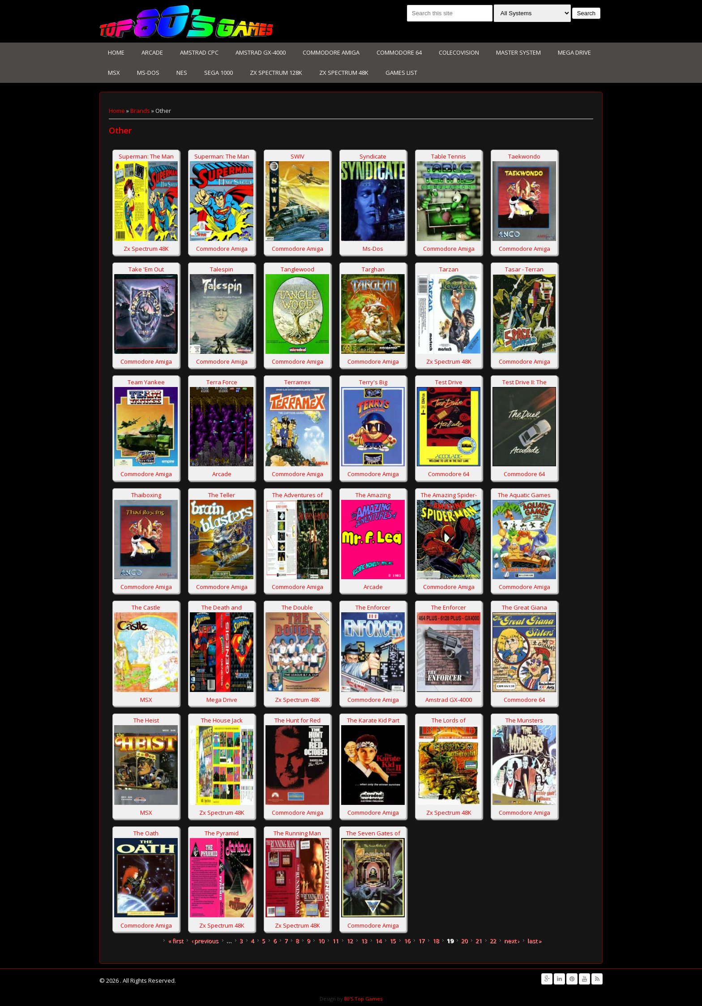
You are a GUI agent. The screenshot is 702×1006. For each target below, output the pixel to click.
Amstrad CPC (199, 52)
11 (335, 941)
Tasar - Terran (524, 269)
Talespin (221, 269)
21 (478, 941)
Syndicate (373, 156)
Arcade (152, 52)
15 (393, 941)
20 (464, 941)
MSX (114, 73)
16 (407, 941)
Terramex (297, 382)
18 (435, 941)
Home (116, 52)
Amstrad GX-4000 (260, 52)
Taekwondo (524, 156)
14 (378, 941)
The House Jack (222, 720)
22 (493, 941)
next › (511, 941)
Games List (401, 73)
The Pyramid (222, 833)
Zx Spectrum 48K (343, 73)
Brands (140, 111)
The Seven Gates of (373, 833)
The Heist (146, 720)
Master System (518, 52)
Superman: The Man (146, 156)
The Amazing (372, 495)
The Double (297, 607)
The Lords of (449, 720)
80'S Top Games (362, 998)
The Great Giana (524, 607)
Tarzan (448, 269)
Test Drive (448, 382)
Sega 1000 (218, 73)
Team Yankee (146, 382)
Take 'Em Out (146, 269)
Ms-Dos (148, 73)
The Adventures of (297, 495)
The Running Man (297, 833)
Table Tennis (448, 156)
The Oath (145, 833)
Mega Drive (574, 52)
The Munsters (524, 720)
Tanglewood (297, 269)
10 (321, 941)
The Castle (146, 607)
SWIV (297, 156)
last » (534, 941)
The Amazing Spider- (449, 495)
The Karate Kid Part (373, 720)
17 (421, 941)
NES (181, 73)
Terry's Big (373, 382)
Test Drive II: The (524, 382)
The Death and (221, 607)
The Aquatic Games (524, 495)
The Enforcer (372, 607)
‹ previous (204, 941)
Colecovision (459, 52)
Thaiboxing (146, 495)
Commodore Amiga (331, 52)
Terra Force (221, 382)
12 (350, 941)
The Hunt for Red (297, 720)
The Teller (221, 495)
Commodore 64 (399, 52)
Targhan (373, 269)
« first (175, 941)
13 (364, 941)
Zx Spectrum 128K (276, 73)
